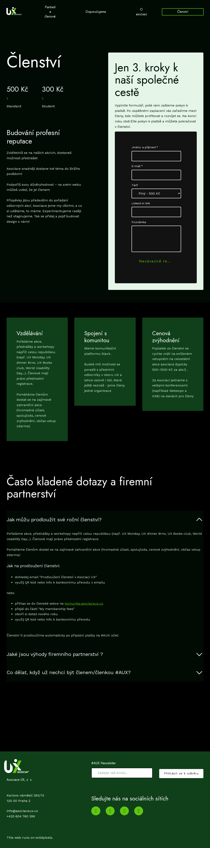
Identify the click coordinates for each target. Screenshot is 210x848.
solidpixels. (44, 838)
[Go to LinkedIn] (110, 810)
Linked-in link (141, 207)
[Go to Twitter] (124, 810)
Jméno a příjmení (145, 151)
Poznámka (139, 226)
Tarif (135, 189)
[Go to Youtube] (95, 810)
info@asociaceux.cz (22, 811)
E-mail (137, 170)
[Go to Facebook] (138, 810)
